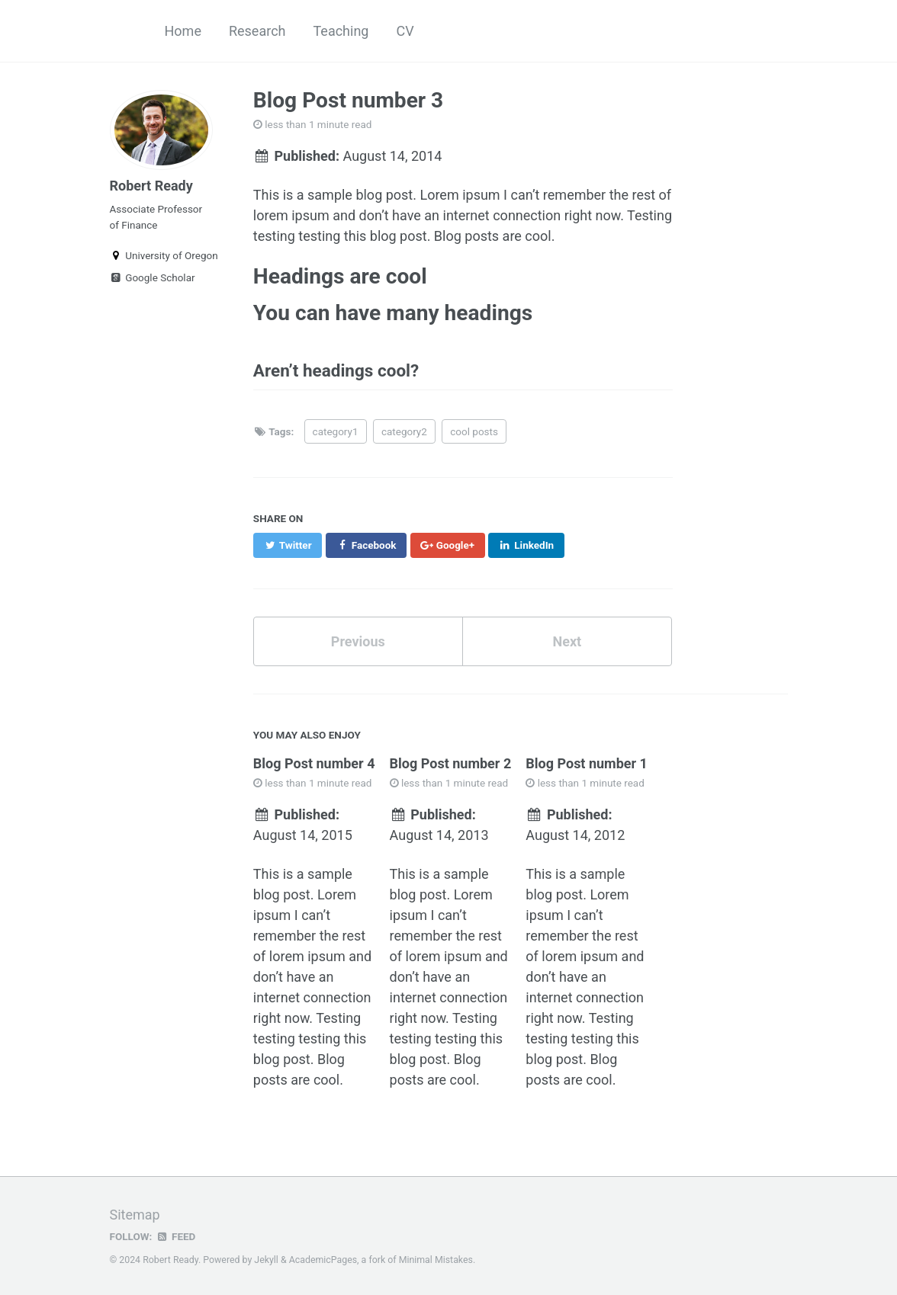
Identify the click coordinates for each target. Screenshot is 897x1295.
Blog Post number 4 (314, 763)
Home (183, 31)
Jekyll (266, 1260)
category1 (335, 431)
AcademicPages (323, 1260)
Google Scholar (152, 277)
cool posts (474, 431)
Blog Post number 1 (587, 763)
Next (566, 641)
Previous (358, 641)
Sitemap (135, 1215)
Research (257, 31)
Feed (175, 1236)
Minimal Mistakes (436, 1260)
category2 (404, 431)
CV (404, 31)
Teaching (340, 31)
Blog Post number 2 (451, 763)
